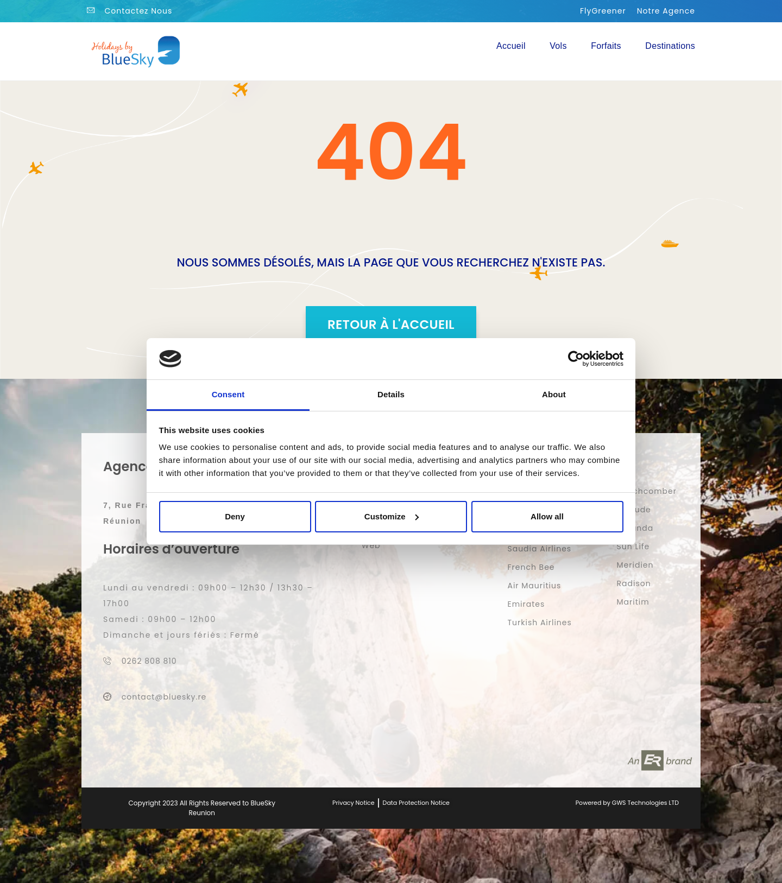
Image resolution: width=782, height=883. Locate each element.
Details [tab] (391, 394)
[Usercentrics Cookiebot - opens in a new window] (575, 359)
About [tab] (554, 394)
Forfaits (606, 45)
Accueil (511, 45)
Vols (558, 45)
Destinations (670, 45)
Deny (235, 516)
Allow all (547, 516)
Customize (391, 516)
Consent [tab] (228, 394)
